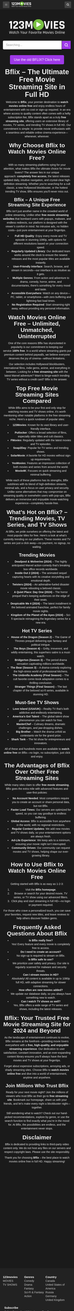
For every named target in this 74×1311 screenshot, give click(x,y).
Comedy (29, 1280)
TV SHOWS (10, 1284)
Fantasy (29, 1288)
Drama (28, 1284)
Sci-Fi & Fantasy (34, 1292)
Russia (49, 1292)
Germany (51, 1296)
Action (28, 1296)
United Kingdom (55, 1299)
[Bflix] (21, 4)
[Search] (66, 45)
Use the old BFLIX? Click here (37, 60)
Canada (50, 1280)
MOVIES (8, 1280)
